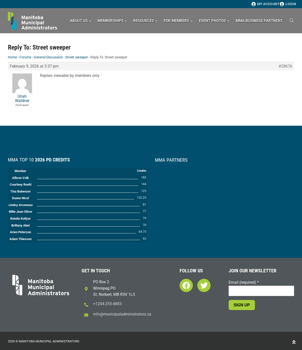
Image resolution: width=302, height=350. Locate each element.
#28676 (285, 66)
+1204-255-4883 (107, 303)
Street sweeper (76, 57)
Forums (25, 57)
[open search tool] (292, 20)
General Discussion (48, 57)
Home (12, 57)
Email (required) (244, 282)
